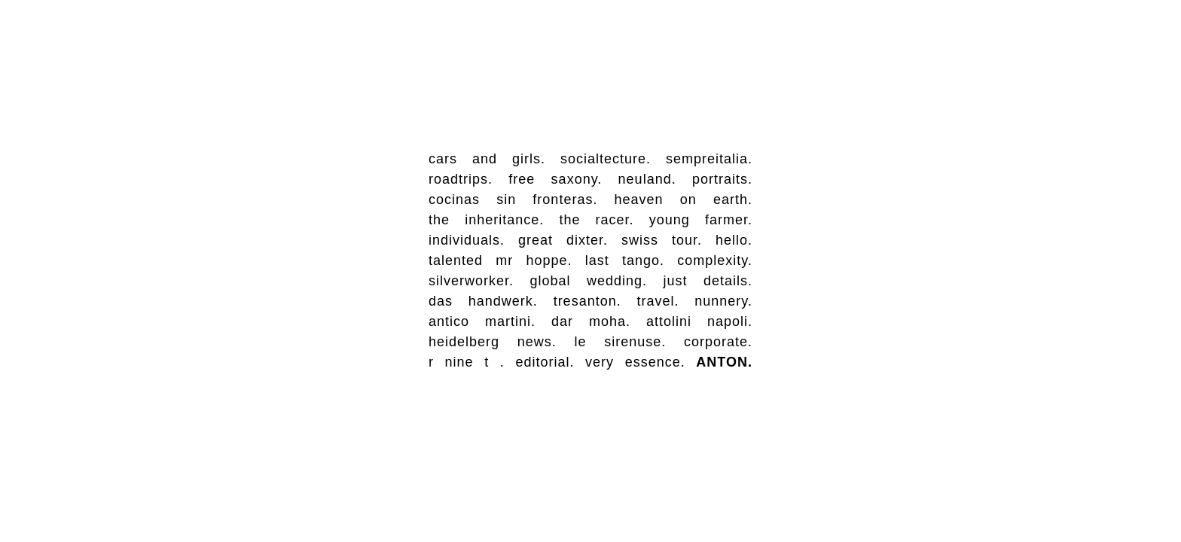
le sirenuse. (620, 341)
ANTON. (724, 362)
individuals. (467, 240)
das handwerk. (483, 301)
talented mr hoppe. (500, 260)
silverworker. (471, 280)
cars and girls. (487, 158)
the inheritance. (486, 219)
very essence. (635, 362)
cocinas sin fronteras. (513, 199)
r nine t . (467, 362)
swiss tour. (661, 240)
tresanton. (587, 301)
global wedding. (588, 280)
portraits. (722, 179)
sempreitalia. (709, 158)
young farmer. (700, 219)
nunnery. (723, 301)
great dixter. (563, 240)
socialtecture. (605, 158)
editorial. (544, 362)
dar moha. (590, 321)
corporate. (718, 341)
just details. (707, 280)
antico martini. (482, 321)
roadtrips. (461, 179)
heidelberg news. (493, 341)
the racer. (596, 219)
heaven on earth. (683, 199)
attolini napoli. (699, 321)
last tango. (624, 260)
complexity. (714, 260)
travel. (657, 301)
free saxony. (555, 179)
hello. (734, 240)
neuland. (647, 179)
